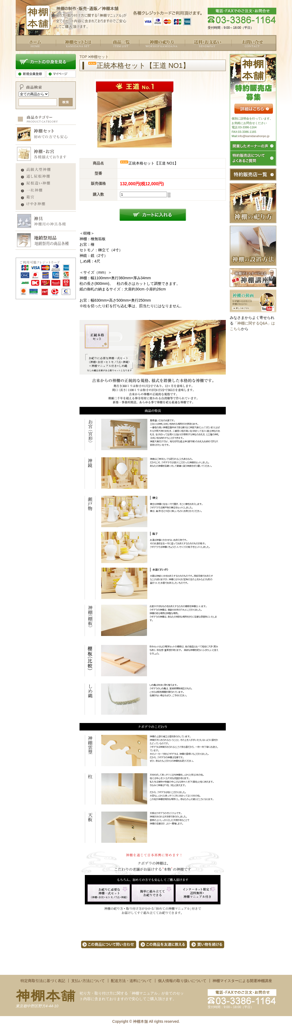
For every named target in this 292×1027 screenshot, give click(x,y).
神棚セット (99, 57)
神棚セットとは (69, 53)
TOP (83, 57)
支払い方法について (88, 981)
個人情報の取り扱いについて (182, 981)
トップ (21, 53)
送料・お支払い (198, 53)
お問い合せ (240, 53)
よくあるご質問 (152, 53)
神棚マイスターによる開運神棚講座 (242, 981)
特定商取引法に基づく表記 (42, 981)
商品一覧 (107, 53)
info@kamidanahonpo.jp (253, 136)
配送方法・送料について (131, 981)
